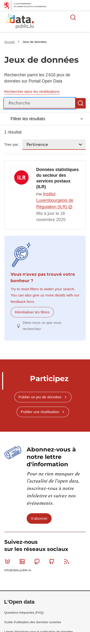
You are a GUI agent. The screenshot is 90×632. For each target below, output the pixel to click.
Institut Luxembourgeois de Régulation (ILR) (54, 200)
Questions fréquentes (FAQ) (24, 612)
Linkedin (23, 561)
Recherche (80, 103)
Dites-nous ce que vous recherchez (42, 326)
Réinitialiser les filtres (32, 312)
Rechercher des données (73, 17)
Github (52, 561)
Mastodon (38, 561)
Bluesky (8, 561)
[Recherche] (39, 103)
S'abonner (39, 518)
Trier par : (12, 144)
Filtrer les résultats (28, 118)
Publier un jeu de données (39, 397)
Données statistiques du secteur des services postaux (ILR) (57, 178)
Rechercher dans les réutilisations (32, 91)
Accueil (9, 42)
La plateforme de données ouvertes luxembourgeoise (58, 22)
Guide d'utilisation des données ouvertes (32, 622)
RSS (67, 561)
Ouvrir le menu (83, 17)
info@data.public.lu (17, 570)
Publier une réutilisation (40, 412)
